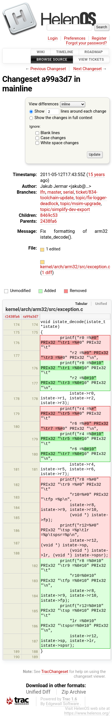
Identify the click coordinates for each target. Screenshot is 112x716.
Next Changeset (87, 69)
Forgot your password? (86, 43)
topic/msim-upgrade (80, 203)
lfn (42, 192)
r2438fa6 (12, 316)
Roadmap (94, 52)
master (54, 192)
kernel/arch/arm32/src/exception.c (75, 266)
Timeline (64, 52)
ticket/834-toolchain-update (68, 195)
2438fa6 (48, 221)
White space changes (59, 143)
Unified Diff (38, 692)
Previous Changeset (48, 69)
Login (53, 38)
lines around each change (76, 111)
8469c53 (49, 215)
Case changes (53, 138)
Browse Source (52, 60)
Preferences (74, 38)
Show (36, 111)
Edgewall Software (62, 703)
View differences (44, 104)
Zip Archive (74, 692)
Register (99, 38)
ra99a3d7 (30, 316)
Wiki (41, 52)
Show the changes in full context (60, 117)
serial (68, 192)
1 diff (47, 272)
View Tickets (91, 60)
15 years (96, 174)
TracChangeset (54, 671)
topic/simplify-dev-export (65, 209)
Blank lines (50, 133)
